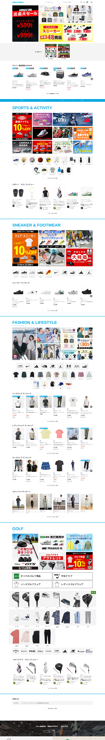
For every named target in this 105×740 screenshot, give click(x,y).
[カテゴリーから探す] (69, 2)
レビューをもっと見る (52, 213)
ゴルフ (82, 100)
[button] (92, 79)
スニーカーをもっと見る (52, 310)
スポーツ (22, 100)
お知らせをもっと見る (52, 708)
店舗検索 (53, 730)
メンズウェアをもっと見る (52, 421)
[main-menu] (91, 2)
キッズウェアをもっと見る (52, 485)
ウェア (62, 100)
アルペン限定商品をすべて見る (52, 93)
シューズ (42, 100)
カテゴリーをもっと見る (52, 178)
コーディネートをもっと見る (52, 516)
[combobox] (53, 2)
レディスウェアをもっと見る (52, 453)
